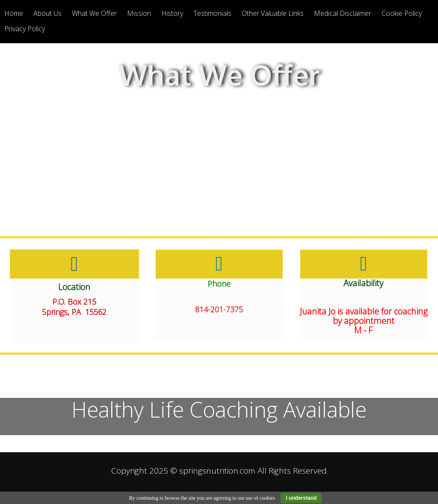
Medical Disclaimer (342, 13)
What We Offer (94, 13)
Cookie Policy (402, 13)
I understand (301, 498)
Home (13, 13)
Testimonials (212, 13)
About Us (47, 13)
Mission (139, 13)
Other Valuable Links (273, 13)
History (172, 13)
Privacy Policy (24, 28)
